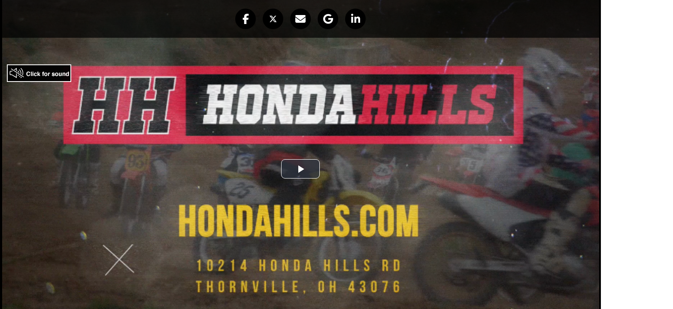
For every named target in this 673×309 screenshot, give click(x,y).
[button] (245, 19)
